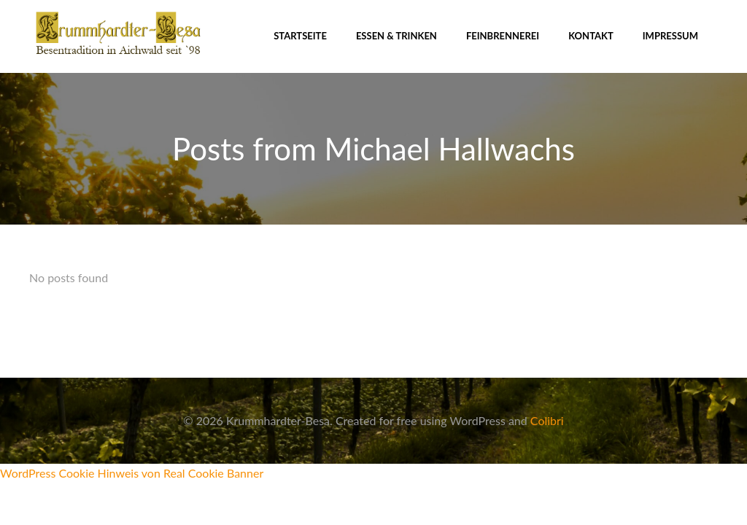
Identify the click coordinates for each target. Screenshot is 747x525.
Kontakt (591, 36)
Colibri (547, 420)
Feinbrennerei (502, 36)
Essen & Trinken (396, 36)
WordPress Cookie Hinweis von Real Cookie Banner (131, 473)
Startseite (300, 36)
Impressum (670, 36)
